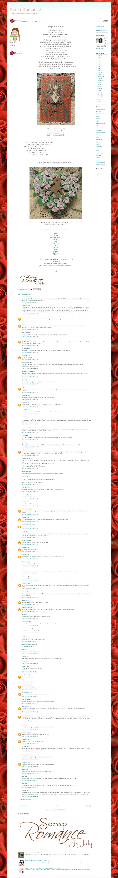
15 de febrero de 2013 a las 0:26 (29, 671)
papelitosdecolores (26, 755)
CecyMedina (25, 355)
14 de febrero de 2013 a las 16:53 (30, 558)
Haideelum (24, 576)
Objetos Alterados (100, 132)
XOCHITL (56, 239)
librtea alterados (100, 127)
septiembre (100, 80)
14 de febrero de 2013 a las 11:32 (30, 383)
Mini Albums (99, 155)
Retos (97, 137)
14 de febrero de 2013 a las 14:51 (30, 528)
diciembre (100, 74)
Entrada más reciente (24, 806)
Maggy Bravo (25, 387)
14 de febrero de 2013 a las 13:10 (30, 484)
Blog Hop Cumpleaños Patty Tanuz (33, 852)
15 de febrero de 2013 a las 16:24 (30, 736)
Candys (98, 118)
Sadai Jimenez (25, 509)
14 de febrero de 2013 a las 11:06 (30, 329)
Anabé (23, 725)
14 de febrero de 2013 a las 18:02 (30, 611)
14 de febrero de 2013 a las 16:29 (30, 544)
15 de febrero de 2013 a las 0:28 (29, 682)
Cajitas (98, 160)
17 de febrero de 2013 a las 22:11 (30, 796)
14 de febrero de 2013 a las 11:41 (30, 392)
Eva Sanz (24, 666)
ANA (55, 250)
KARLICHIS (55, 244)
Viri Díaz (24, 417)
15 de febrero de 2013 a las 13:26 (30, 711)
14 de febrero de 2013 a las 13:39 (30, 498)
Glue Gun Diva (25, 540)
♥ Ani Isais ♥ (25, 296)
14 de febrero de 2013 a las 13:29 (30, 491)
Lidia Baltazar (25, 715)
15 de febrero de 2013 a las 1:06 (29, 689)
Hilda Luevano (25, 699)
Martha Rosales (26, 685)
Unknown (24, 339)
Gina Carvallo (25, 348)
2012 (99, 99)
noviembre (100, 76)
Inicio (57, 806)
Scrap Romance (25, 9)
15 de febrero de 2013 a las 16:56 (30, 743)
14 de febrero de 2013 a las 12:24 (30, 446)
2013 (99, 72)
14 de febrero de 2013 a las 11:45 (30, 406)
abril (99, 90)
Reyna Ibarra (25, 305)
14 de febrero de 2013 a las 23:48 (30, 663)
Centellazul (24, 395)
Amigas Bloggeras (100, 109)
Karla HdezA (25, 591)
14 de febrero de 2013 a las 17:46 (30, 604)
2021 (99, 55)
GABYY (55, 252)
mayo (99, 88)
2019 (99, 60)
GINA (55, 246)
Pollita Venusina (26, 607)
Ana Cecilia (24, 762)
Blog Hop (98, 111)
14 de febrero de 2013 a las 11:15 (30, 359)
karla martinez (25, 332)
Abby (23, 324)
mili (23, 449)
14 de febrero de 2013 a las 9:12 (29, 302)
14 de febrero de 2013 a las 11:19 (30, 368)
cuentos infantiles (23, 813)
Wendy (23, 531)
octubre (99, 78)
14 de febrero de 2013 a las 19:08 (30, 618)
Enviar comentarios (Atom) (59, 809)
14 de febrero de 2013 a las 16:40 (30, 551)
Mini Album (99, 130)
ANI (55, 242)
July (106, 38)
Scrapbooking (99, 139)
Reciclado (98, 135)
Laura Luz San (25, 494)
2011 (99, 101)
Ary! (23, 569)
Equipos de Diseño (100, 123)
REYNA (55, 254)
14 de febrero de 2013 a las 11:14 (30, 336)
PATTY (55, 235)
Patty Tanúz (25, 706)
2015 (99, 68)
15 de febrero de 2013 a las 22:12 (30, 759)
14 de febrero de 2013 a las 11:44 (30, 399)
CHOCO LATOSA (26, 487)
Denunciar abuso (101, 30)
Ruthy (23, 636)
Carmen (24, 435)
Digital (97, 121)
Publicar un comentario (25, 799)
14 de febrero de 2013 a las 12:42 (30, 455)
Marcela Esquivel (26, 692)
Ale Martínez (25, 317)
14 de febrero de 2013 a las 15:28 (30, 537)
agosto (99, 82)
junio (99, 86)
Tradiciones (99, 146)
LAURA (55, 248)
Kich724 (24, 502)
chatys (23, 379)
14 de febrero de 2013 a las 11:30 (30, 376)
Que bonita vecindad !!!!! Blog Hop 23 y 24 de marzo (37, 860)
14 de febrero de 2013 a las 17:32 (30, 580)
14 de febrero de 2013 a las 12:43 (30, 468)
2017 (99, 64)
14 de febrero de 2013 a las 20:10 (30, 625)
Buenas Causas (100, 114)
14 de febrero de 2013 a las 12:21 (30, 439)
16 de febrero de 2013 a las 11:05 (30, 766)
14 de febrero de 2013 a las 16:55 (30, 565)
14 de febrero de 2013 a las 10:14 (30, 313)
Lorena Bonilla (25, 471)
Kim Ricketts (25, 674)
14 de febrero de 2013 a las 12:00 (30, 424)
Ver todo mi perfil (100, 48)
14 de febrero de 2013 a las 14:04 (30, 506)
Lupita (23, 600)
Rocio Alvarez (25, 621)
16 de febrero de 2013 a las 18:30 (30, 773)
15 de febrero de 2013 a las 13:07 (30, 696)
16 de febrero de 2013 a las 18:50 (30, 780)
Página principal (100, 26)
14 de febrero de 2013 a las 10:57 (30, 321)
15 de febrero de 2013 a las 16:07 (30, 722)
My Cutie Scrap (25, 362)
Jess (23, 442)
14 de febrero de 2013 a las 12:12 (30, 432)
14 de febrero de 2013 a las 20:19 (30, 633)
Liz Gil (23, 614)
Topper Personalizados (27, 524)
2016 (99, 66)
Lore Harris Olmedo (27, 371)
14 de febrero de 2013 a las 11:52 (30, 414)
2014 (99, 70)
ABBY (56, 233)
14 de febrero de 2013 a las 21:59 (30, 653)
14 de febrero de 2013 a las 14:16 (30, 521)
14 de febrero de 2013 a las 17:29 (30, 573)
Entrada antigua (88, 806)
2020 (99, 57)
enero (99, 97)
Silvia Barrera (25, 561)
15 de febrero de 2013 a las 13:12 (30, 703)
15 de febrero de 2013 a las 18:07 (30, 752)
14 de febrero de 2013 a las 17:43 (30, 588)
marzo (99, 92)
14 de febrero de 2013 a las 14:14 (30, 514)
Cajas (97, 116)
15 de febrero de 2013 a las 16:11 (30, 729)
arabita (23, 769)
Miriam (23, 776)
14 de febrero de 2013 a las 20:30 (30, 641)
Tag (97, 142)
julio (99, 84)
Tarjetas (98, 144)
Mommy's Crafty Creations (28, 644)
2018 (99, 62)
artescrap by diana (26, 628)
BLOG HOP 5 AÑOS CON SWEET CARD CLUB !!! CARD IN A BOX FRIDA (42, 868)
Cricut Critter (25, 409)
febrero (99, 94)
